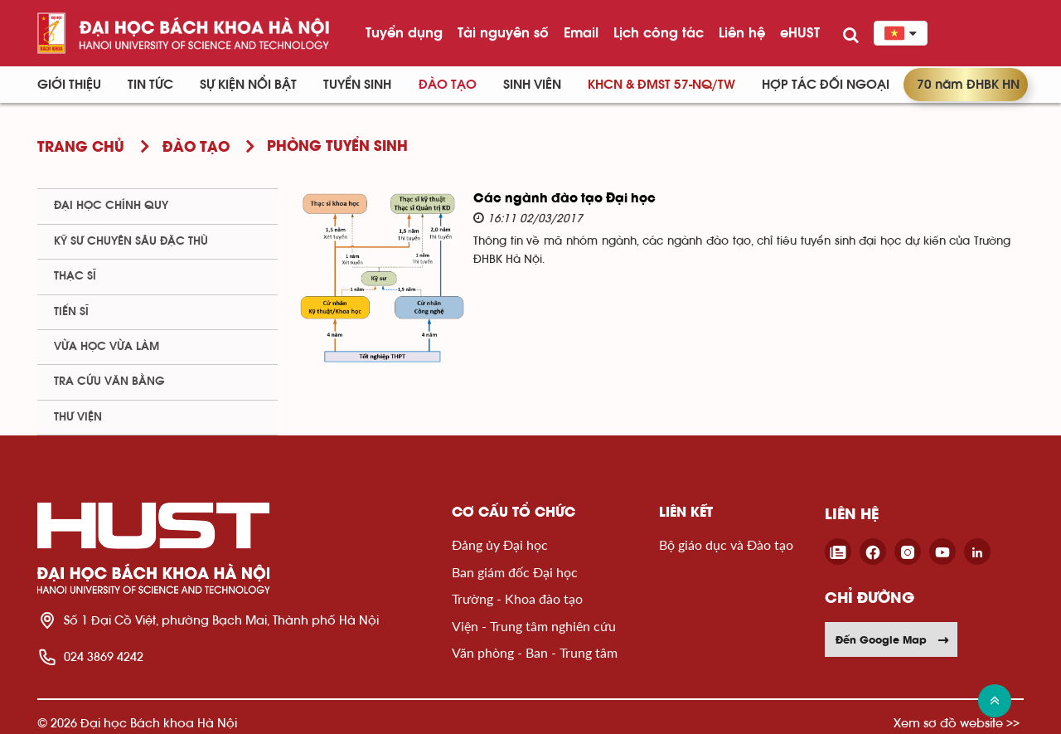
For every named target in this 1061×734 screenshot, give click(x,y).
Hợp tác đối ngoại (825, 84)
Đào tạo (448, 84)
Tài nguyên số (503, 32)
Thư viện (78, 417)
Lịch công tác (658, 32)
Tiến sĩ (71, 312)
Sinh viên (532, 84)
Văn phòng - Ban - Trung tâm (535, 652)
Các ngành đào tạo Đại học (564, 199)
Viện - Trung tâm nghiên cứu (534, 626)
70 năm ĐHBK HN (968, 84)
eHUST (800, 32)
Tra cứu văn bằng (109, 381)
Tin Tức (150, 84)
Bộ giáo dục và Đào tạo (726, 544)
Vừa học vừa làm (106, 346)
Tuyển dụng (404, 32)
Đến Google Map (893, 639)
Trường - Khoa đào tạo (517, 598)
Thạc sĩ (75, 276)
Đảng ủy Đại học (500, 544)
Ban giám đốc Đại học (515, 572)
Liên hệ (742, 32)
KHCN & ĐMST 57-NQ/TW (661, 84)
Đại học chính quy (111, 205)
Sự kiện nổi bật (248, 84)
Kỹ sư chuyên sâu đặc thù (131, 241)
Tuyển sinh (357, 84)
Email (581, 32)
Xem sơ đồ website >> (957, 723)
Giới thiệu (69, 84)
